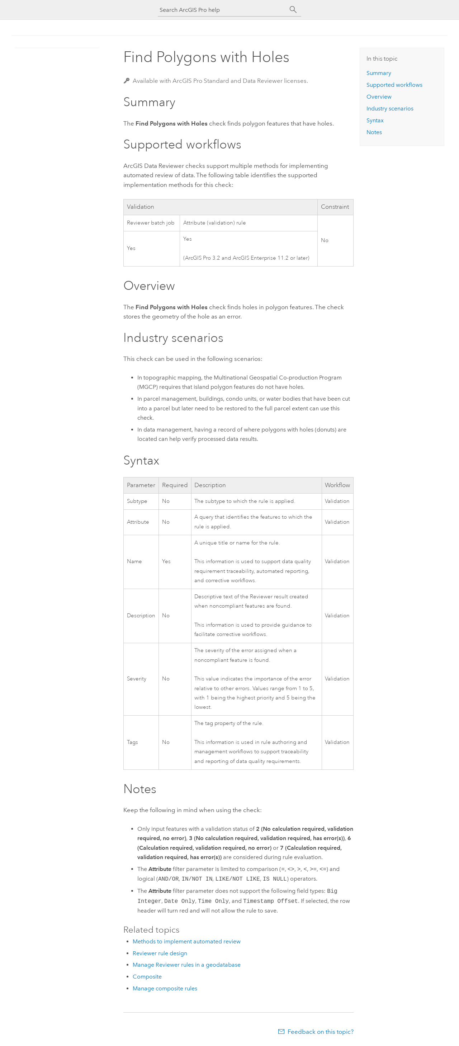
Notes (374, 132)
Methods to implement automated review (187, 941)
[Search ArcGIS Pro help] (222, 10)
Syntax (375, 120)
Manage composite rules (165, 988)
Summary (378, 73)
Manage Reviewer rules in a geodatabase (187, 964)
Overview (379, 96)
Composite (147, 976)
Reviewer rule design (160, 953)
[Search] (293, 9)
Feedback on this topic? (321, 1031)
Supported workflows (394, 84)
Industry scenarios (389, 108)
